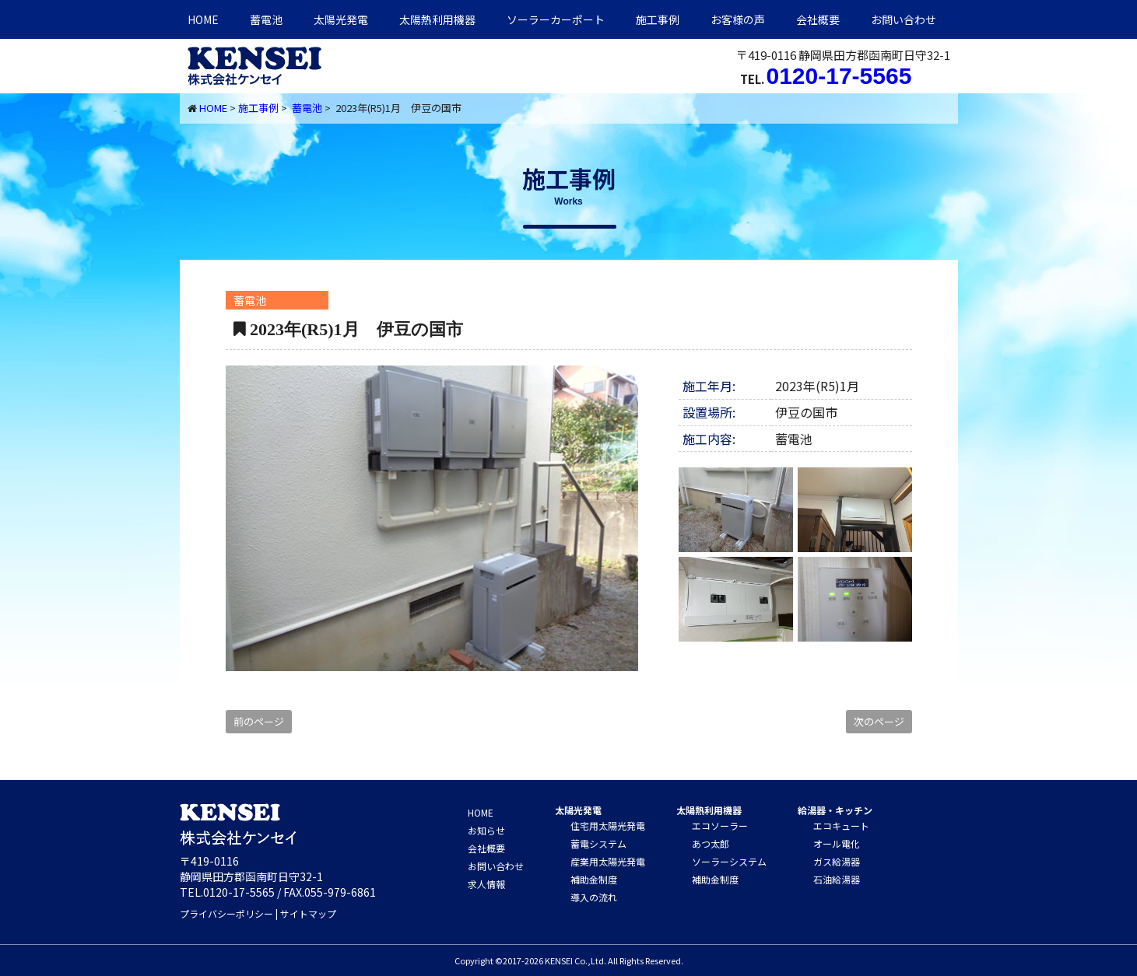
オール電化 (836, 843)
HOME (203, 19)
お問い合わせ (903, 19)
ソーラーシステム (729, 861)
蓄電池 (266, 19)
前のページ (258, 721)
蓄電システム (598, 843)
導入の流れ (593, 897)
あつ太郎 (710, 843)
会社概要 (818, 19)
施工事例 (657, 19)
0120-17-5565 (839, 76)
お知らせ (486, 830)
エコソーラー (720, 825)
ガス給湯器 (836, 861)
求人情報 (486, 883)
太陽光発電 (341, 19)
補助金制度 (593, 879)
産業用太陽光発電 (607, 861)
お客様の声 (738, 19)
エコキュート (841, 825)
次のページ (879, 721)
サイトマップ (308, 913)
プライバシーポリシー (226, 913)
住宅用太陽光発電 (607, 825)
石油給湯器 (836, 879)
